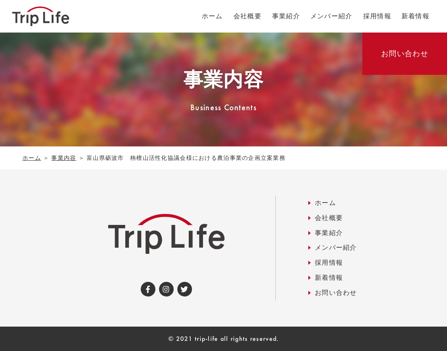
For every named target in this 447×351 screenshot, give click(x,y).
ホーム (31, 158)
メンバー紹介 (336, 247)
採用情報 (329, 262)
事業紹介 (329, 232)
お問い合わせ (336, 292)
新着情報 (329, 277)
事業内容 (63, 158)
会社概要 (329, 217)
